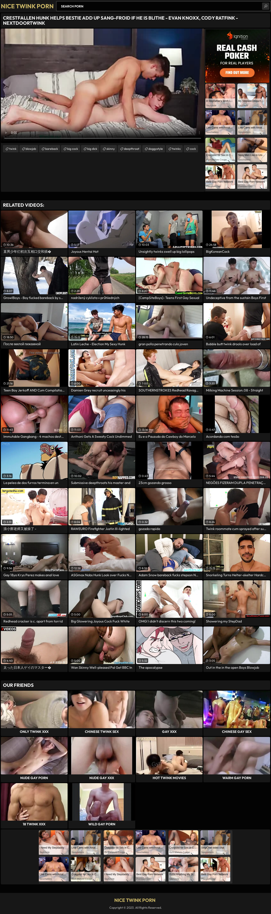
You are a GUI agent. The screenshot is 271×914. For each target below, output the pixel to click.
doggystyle (155, 149)
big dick (92, 149)
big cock (72, 149)
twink (12, 149)
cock (193, 149)
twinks (176, 149)
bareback (51, 149)
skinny (110, 149)
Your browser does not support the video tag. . (102, 86)
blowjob (31, 149)
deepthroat (131, 149)
